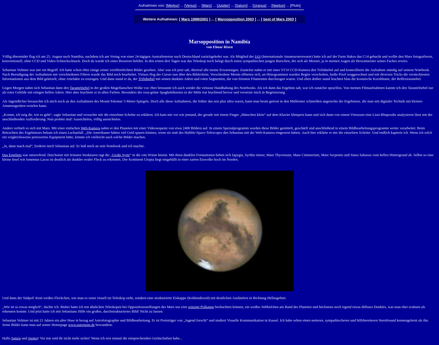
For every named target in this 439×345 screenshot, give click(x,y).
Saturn (241, 5)
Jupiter (223, 5)
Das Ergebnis (12, 155)
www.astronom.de (81, 325)
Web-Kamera (90, 128)
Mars (207, 5)
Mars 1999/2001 (194, 19)
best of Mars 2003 (278, 19)
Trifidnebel (146, 79)
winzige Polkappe (201, 307)
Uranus (259, 5)
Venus (190, 5)
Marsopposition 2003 (236, 19)
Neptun (278, 5)
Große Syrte (121, 155)
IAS (258, 56)
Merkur (172, 5)
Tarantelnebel (80, 88)
